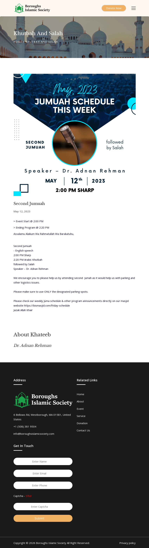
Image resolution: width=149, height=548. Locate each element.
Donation (82, 423)
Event (80, 408)
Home (18, 41)
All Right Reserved (78, 543)
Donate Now (113, 8)
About (80, 401)
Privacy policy (127, 543)
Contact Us (83, 430)
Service (81, 416)
